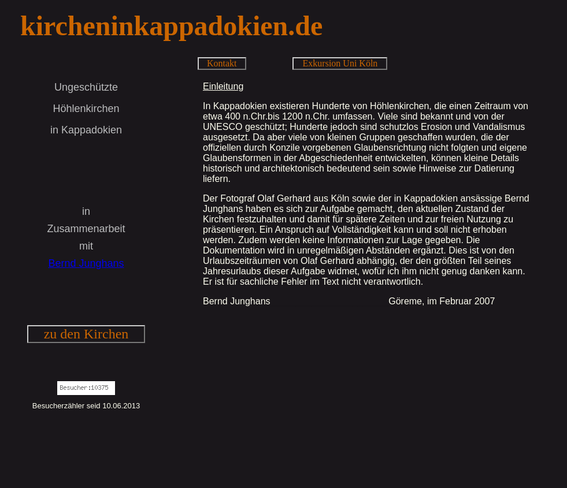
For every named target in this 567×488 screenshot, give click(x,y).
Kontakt (222, 63)
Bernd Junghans (86, 263)
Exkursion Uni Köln (340, 63)
